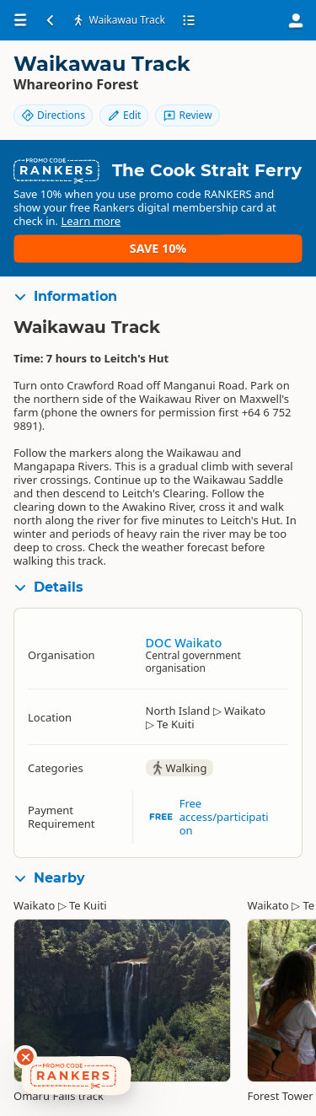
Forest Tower (280, 1095)
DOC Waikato (184, 643)
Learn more (91, 220)
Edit (124, 115)
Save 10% (158, 248)
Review (187, 115)
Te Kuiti (88, 905)
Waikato (34, 905)
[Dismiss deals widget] (25, 1057)
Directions (53, 115)
